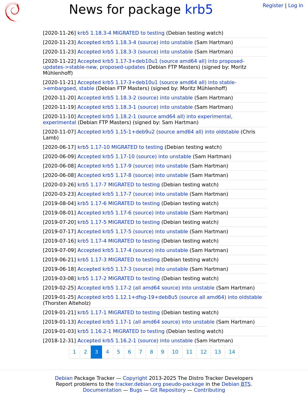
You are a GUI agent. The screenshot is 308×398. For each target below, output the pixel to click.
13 (218, 352)
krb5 (199, 9)
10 (175, 352)
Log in (295, 5)
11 (189, 352)
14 (232, 352)
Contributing (209, 390)
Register (273, 5)
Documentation (102, 390)
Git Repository (168, 390)
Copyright (135, 378)
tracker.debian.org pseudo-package (160, 384)
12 (203, 352)
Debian (64, 378)
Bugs (136, 390)
